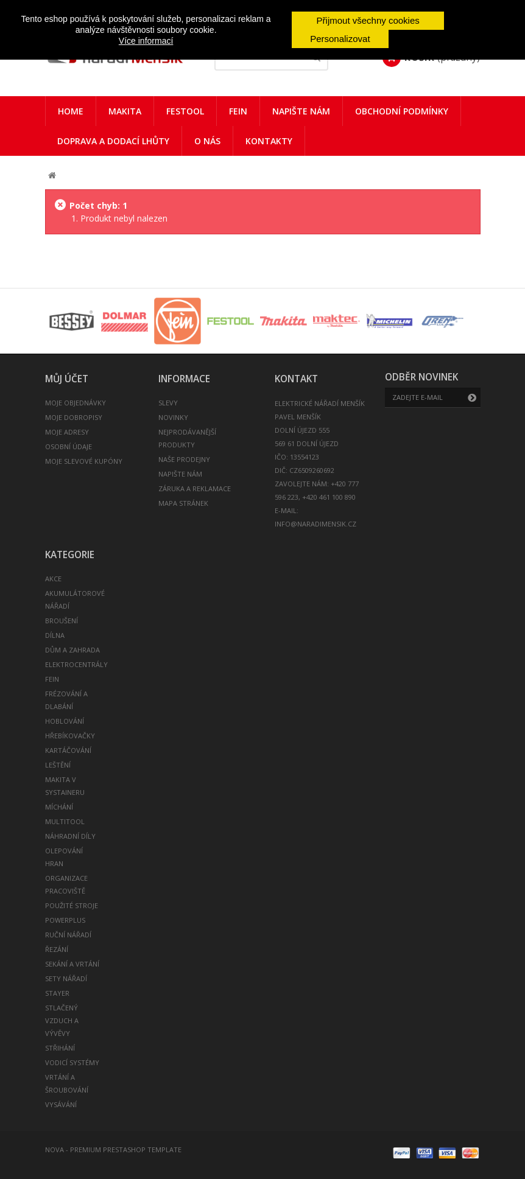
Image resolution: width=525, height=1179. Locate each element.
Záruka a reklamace (194, 488)
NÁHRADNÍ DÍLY (70, 836)
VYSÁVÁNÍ (61, 1104)
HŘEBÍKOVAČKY (70, 735)
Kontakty (268, 141)
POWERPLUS (65, 920)
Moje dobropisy (73, 417)
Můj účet (66, 379)
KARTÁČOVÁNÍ (68, 750)
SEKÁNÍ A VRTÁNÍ (72, 963)
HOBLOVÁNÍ (64, 721)
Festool (185, 111)
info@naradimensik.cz (315, 523)
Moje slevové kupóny (83, 461)
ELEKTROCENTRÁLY (76, 664)
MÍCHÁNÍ (59, 806)
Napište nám (301, 111)
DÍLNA (55, 635)
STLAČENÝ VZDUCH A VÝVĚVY (62, 1020)
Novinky (173, 417)
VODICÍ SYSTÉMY (72, 1062)
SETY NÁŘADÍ (66, 978)
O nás (207, 141)
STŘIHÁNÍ (60, 1047)
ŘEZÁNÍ (56, 949)
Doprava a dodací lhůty (113, 141)
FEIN (238, 111)
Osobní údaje (68, 446)
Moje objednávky (75, 402)
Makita (124, 111)
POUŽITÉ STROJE (71, 905)
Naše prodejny (184, 459)
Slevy (168, 402)
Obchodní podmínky (401, 111)
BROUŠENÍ (61, 620)
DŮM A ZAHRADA (72, 649)
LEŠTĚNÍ (58, 764)
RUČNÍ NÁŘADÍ (68, 934)
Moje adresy (67, 431)
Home (70, 111)
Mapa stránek (183, 503)
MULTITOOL (65, 821)
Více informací (146, 41)
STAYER (57, 993)
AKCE (53, 578)
